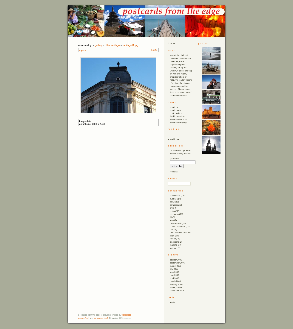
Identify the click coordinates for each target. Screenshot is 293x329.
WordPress (126, 315)
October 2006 (176, 260)
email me (174, 139)
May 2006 (174, 275)
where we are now (178, 119)
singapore (174, 242)
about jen (174, 107)
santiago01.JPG (130, 45)
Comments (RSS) (101, 318)
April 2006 (174, 278)
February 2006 (176, 284)
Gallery (98, 45)
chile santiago (112, 45)
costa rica (174, 214)
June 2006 (174, 272)
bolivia (173, 202)
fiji (171, 217)
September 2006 (177, 263)
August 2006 (175, 266)
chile (172, 208)
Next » (154, 50)
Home (171, 43)
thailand (173, 245)
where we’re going (178, 122)
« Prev (82, 50)
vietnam (173, 248)
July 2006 (174, 269)
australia (174, 199)
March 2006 (175, 281)
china (172, 211)
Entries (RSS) (83, 318)
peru (172, 229)
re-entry (173, 239)
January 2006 (176, 287)
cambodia (174, 205)
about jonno (175, 110)
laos (172, 220)
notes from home (177, 226)
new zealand (175, 223)
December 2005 (177, 290)
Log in (172, 302)
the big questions (177, 116)
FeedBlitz (174, 172)
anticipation (175, 195)
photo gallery (176, 113)
